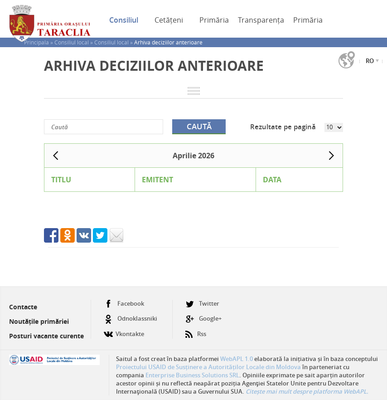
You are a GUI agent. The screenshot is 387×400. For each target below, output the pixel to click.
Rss (195, 330)
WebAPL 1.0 (236, 359)
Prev (55, 155)
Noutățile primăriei (39, 321)
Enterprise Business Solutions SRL (192, 375)
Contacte (23, 306)
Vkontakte (124, 330)
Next (331, 155)
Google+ (203, 318)
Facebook (124, 304)
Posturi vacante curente (46, 336)
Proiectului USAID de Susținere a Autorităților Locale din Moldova (208, 367)
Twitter (202, 304)
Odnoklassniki (130, 318)
